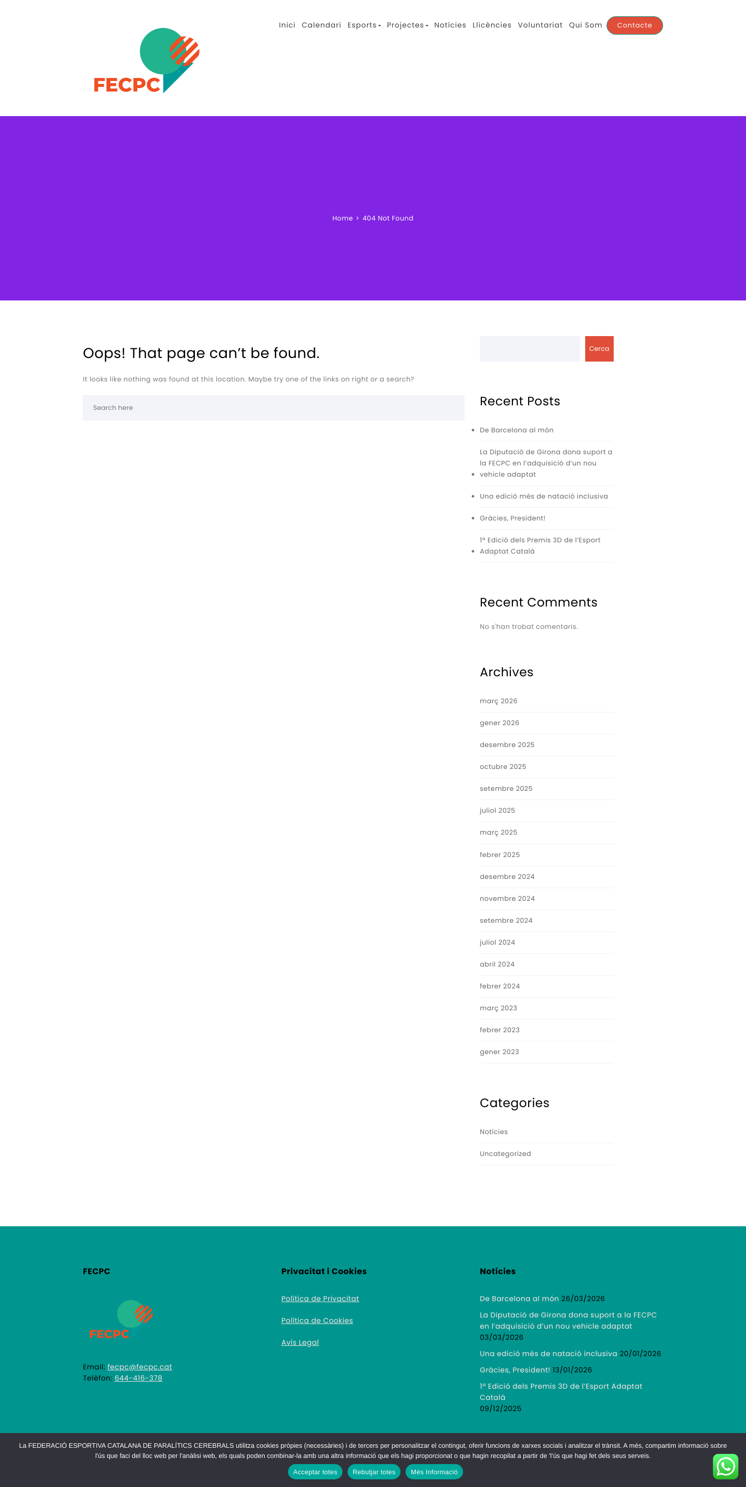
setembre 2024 (506, 920)
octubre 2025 (503, 767)
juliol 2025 (497, 810)
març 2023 (499, 1008)
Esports (364, 25)
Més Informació (434, 1472)
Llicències (492, 25)
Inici (287, 25)
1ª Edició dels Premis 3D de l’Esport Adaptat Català (540, 545)
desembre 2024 (507, 877)
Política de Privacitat (320, 1298)
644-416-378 (138, 1378)
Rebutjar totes (374, 1472)
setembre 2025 (506, 788)
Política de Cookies (317, 1320)
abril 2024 (497, 964)
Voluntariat (540, 25)
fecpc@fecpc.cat (139, 1367)
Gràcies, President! (513, 518)
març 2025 (499, 832)
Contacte (634, 25)
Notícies (451, 25)
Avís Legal (300, 1342)
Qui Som (585, 25)
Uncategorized (505, 1154)
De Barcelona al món (517, 430)
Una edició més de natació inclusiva (544, 496)
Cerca (599, 348)
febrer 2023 (500, 1030)
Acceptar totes (315, 1472)
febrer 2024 (500, 986)
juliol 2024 (497, 942)
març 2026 (499, 701)
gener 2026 (500, 723)
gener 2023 (499, 1052)
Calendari (321, 25)
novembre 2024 (507, 898)
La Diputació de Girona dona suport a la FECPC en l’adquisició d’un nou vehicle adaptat (546, 463)
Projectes (407, 25)
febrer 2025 (500, 855)
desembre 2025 (507, 745)
